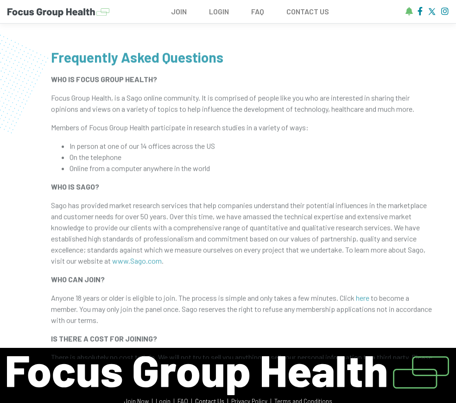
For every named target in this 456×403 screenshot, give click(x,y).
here (362, 300)
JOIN (179, 11)
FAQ (257, 11)
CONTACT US (307, 11)
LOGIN (219, 11)
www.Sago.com (137, 263)
